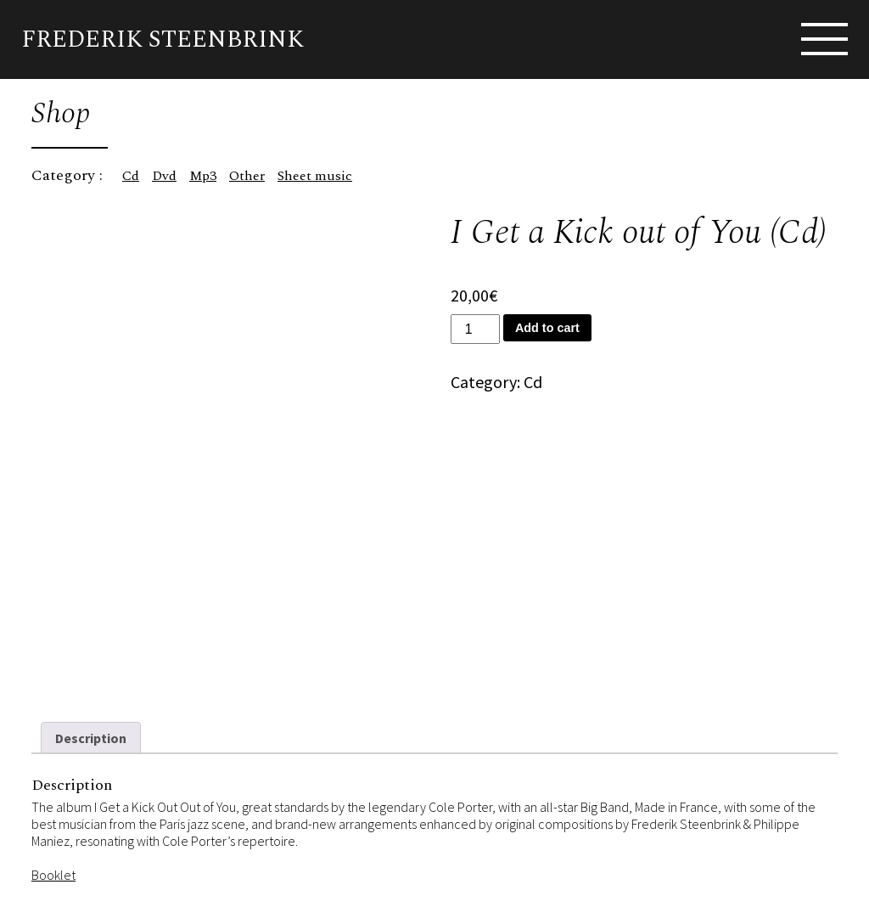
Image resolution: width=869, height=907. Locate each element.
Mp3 (202, 176)
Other (247, 176)
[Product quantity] (475, 329)
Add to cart (547, 328)
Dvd (164, 176)
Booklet (53, 871)
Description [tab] (90, 734)
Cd (130, 176)
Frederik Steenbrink (162, 39)
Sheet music (315, 176)
